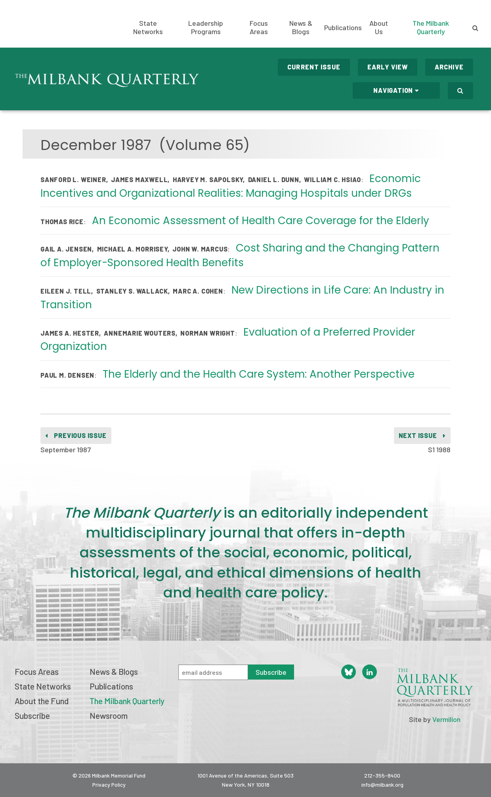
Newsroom (109, 715)
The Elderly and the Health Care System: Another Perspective (259, 374)
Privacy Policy (109, 784)
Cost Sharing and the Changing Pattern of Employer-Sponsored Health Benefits (239, 255)
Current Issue (313, 67)
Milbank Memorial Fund (45, 24)
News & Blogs (300, 27)
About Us (378, 27)
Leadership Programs (205, 27)
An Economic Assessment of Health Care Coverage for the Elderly (260, 220)
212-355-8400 (382, 775)
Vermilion (446, 719)
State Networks (148, 27)
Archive (449, 67)
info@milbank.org (382, 784)
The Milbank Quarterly (431, 27)
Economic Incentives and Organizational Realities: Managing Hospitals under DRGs (230, 185)
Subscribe (32, 715)
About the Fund (42, 701)
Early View (387, 67)
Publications (343, 27)
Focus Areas (259, 27)
